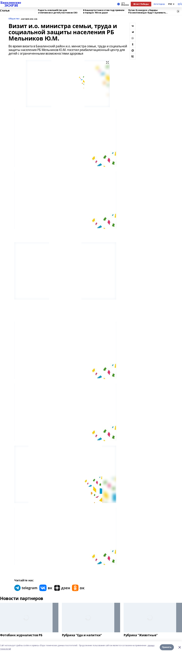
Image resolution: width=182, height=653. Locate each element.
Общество (14, 18)
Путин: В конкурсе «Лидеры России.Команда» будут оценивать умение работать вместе (147, 11)
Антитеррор (159, 4)
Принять (167, 647)
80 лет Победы (141, 4)
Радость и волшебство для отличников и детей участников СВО (57, 11)
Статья (4, 10)
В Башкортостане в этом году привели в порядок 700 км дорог (103, 11)
